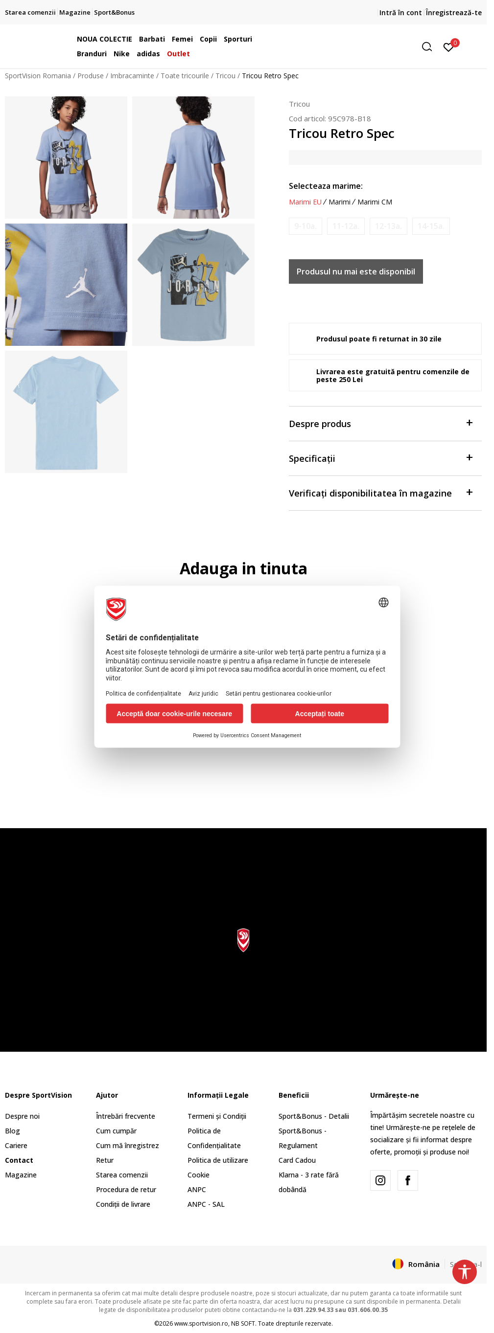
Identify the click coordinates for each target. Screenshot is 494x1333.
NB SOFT (243, 1323)
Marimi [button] (340, 202)
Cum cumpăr (116, 1130)
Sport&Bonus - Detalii (314, 1116)
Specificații (380, 457)
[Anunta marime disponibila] (305, 226)
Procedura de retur (126, 1189)
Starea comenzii (122, 1174)
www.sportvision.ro (201, 1323)
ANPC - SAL (206, 1204)
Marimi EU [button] (305, 202)
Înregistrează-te (454, 12)
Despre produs (380, 422)
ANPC (197, 1189)
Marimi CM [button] (374, 202)
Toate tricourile (185, 75)
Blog (12, 1130)
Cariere (16, 1145)
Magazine (21, 1174)
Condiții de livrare (123, 1204)
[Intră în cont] (449, 46)
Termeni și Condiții (217, 1116)
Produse (90, 75)
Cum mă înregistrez (127, 1145)
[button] (361, 46)
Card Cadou (297, 1160)
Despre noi (22, 1116)
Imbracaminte (132, 75)
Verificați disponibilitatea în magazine (380, 492)
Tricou (225, 75)
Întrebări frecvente (125, 1116)
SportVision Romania (38, 75)
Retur (105, 1160)
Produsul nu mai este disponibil (356, 271)
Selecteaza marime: (326, 185)
